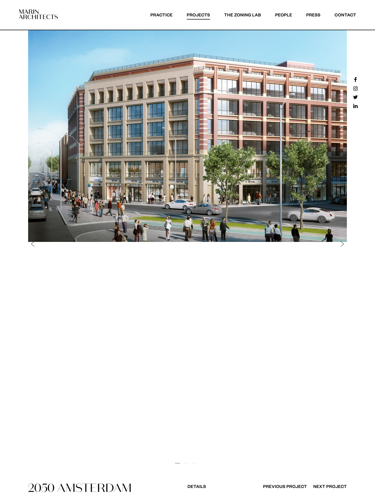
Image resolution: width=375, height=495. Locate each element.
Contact (345, 14)
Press (313, 14)
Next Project (330, 486)
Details (197, 486)
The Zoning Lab (242, 14)
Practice (161, 14)
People (283, 14)
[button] (110, 244)
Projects (198, 14)
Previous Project (285, 486)
